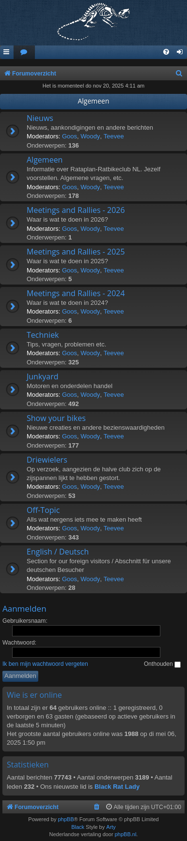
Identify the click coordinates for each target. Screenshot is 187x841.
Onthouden (162, 664)
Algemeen (93, 100)
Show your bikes (56, 418)
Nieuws (40, 118)
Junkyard (43, 376)
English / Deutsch (58, 551)
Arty (111, 827)
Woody (90, 136)
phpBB (66, 819)
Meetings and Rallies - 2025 (76, 251)
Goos (69, 136)
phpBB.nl (126, 834)
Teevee (114, 136)
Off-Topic (43, 510)
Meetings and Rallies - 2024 (76, 293)
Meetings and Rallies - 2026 (76, 210)
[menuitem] (24, 52)
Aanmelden (24, 608)
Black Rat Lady (117, 786)
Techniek (43, 335)
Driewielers (47, 459)
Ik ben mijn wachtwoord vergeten (45, 664)
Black (77, 827)
